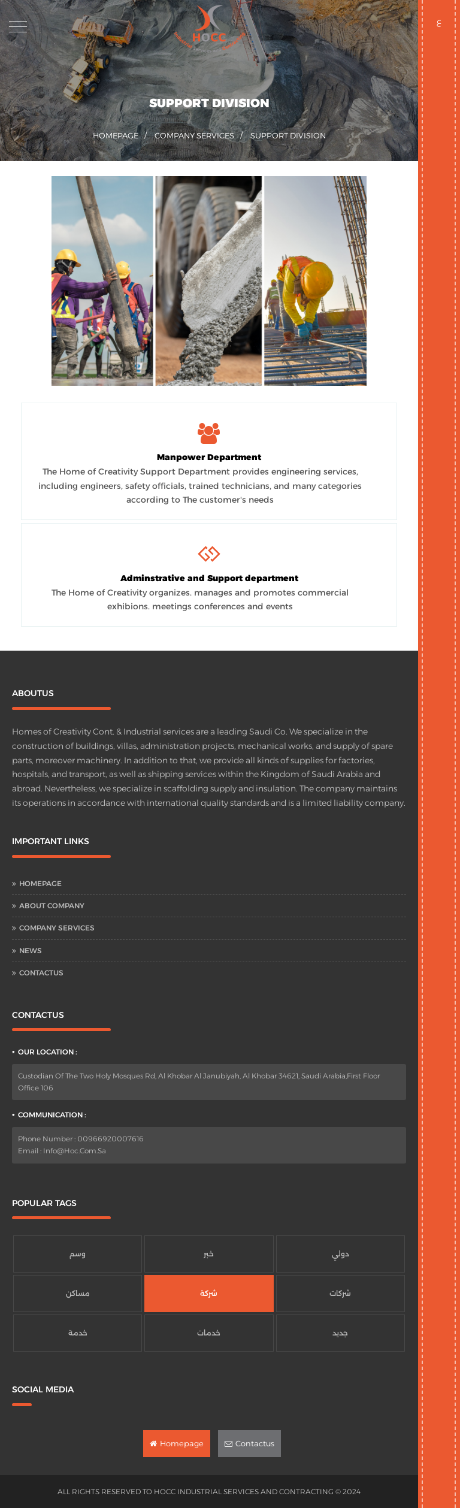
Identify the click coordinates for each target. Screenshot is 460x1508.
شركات (340, 1293)
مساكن (78, 1293)
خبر (209, 1253)
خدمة (77, 1332)
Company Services (194, 135)
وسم (77, 1253)
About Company (51, 905)
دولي (340, 1253)
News (30, 950)
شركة (208, 1293)
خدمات (208, 1332)
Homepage (40, 883)
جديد (340, 1332)
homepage (115, 135)
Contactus (41, 972)
